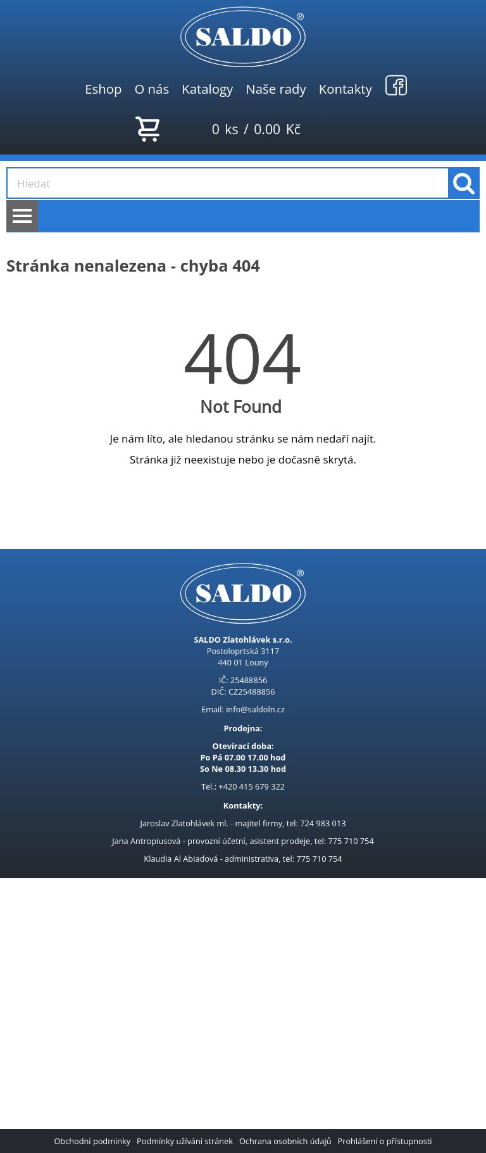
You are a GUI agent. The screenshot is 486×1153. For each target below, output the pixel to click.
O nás (151, 89)
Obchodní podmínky (92, 1141)
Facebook (396, 84)
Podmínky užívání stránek (185, 1141)
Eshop (103, 89)
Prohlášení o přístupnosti (385, 1141)
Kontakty (345, 89)
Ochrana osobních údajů (285, 1141)
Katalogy (207, 89)
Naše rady (276, 89)
